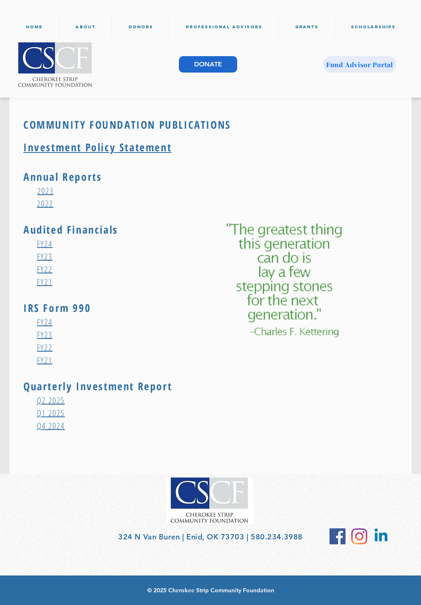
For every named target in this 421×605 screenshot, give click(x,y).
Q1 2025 (51, 412)
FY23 (45, 256)
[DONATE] (208, 64)
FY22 (45, 269)
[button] (85, 27)
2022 (45, 203)
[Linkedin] (381, 536)
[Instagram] (359, 536)
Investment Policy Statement (97, 147)
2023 (45, 190)
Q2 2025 (51, 400)
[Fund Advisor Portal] (359, 64)
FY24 (45, 243)
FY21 (45, 281)
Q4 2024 (51, 425)
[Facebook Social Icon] (337, 536)
